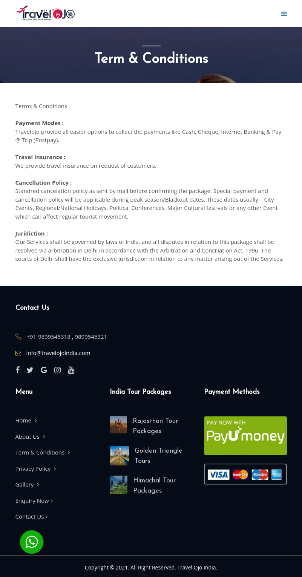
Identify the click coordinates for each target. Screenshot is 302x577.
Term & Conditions (42, 452)
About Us (30, 436)
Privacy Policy (35, 468)
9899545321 (91, 336)
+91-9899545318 (49, 336)
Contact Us (31, 516)
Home (26, 420)
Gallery (27, 484)
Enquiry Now (34, 500)
